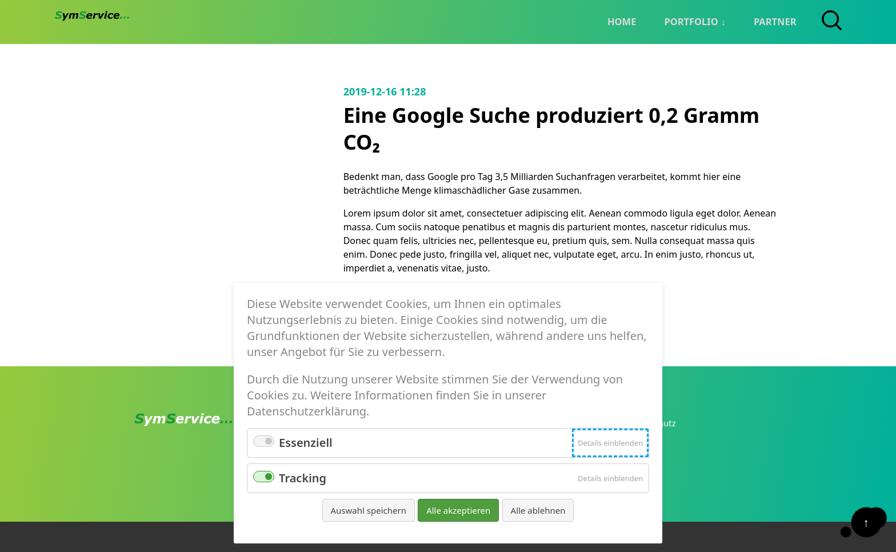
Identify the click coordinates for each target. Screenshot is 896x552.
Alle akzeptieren (458, 510)
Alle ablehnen (538, 510)
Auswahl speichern (368, 510)
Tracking (302, 478)
